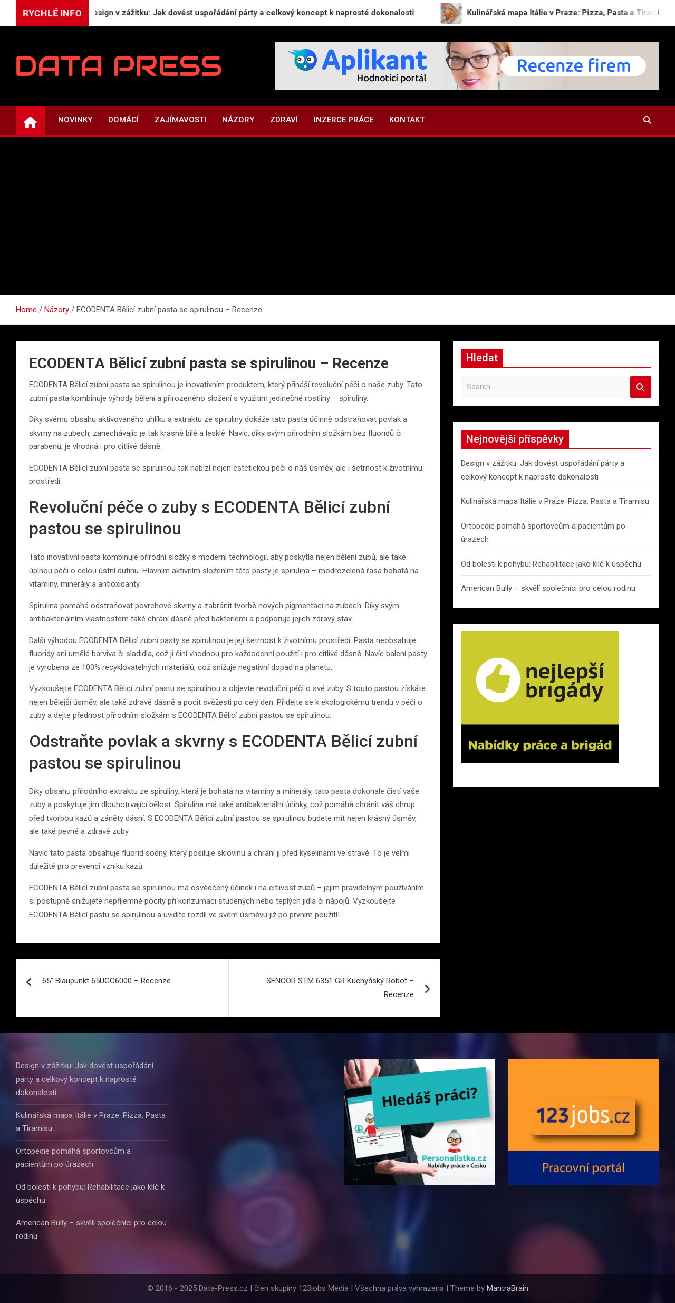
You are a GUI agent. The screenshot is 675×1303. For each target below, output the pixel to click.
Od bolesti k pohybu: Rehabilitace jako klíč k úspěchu (551, 564)
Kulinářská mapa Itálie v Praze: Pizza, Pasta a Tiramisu (555, 501)
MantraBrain (507, 1288)
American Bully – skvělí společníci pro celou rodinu (548, 588)
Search (640, 387)
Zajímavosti (180, 119)
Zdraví (284, 119)
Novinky (75, 119)
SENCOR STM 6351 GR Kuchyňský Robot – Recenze (340, 987)
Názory (238, 119)
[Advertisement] (337, 216)
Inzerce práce (343, 119)
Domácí (123, 119)
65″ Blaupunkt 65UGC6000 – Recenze (106, 980)
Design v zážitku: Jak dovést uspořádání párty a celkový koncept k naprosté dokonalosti (84, 1079)
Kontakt (407, 119)
